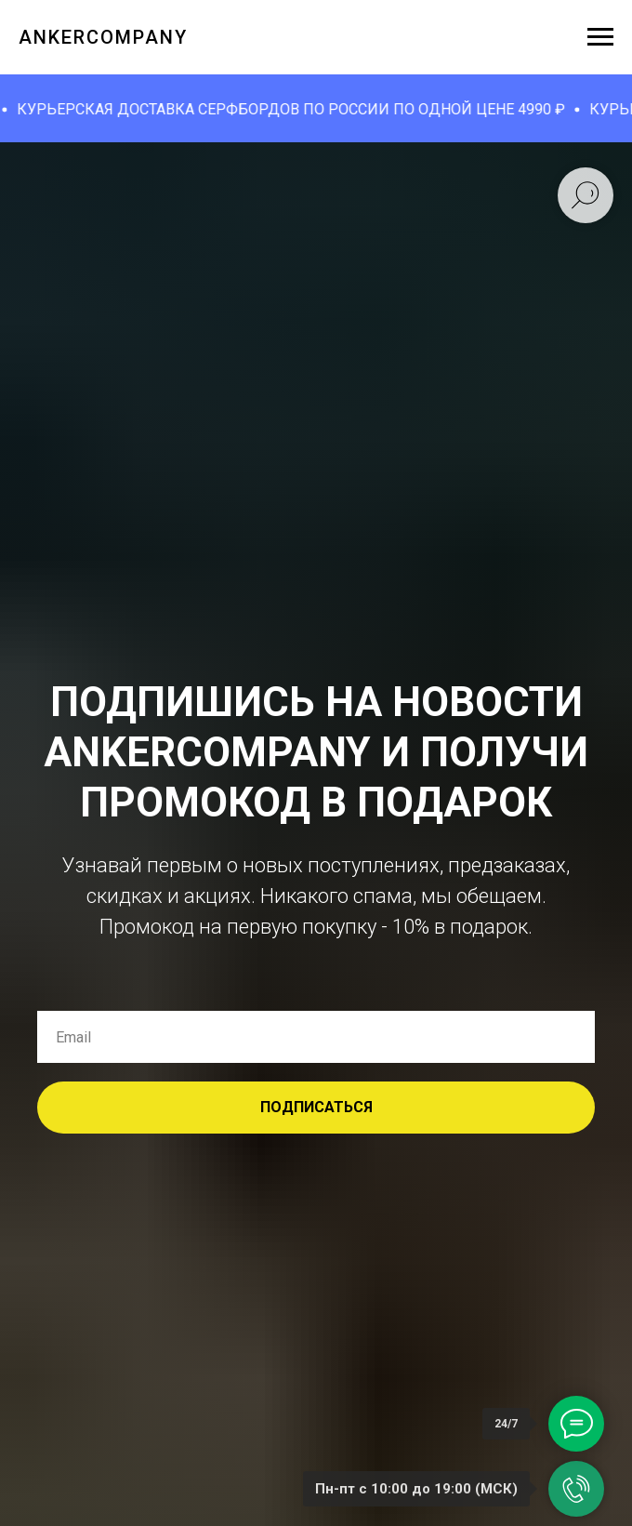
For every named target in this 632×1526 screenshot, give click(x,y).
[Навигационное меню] (600, 37)
